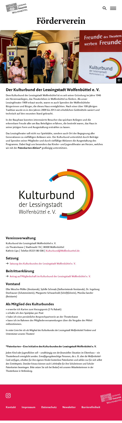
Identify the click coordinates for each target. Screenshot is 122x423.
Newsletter (69, 407)
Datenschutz (49, 407)
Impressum (28, 407)
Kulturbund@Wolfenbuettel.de (63, 251)
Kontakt (11, 407)
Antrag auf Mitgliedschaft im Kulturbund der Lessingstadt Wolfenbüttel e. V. (50, 276)
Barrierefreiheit (90, 407)
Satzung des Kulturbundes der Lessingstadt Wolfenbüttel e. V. (43, 263)
